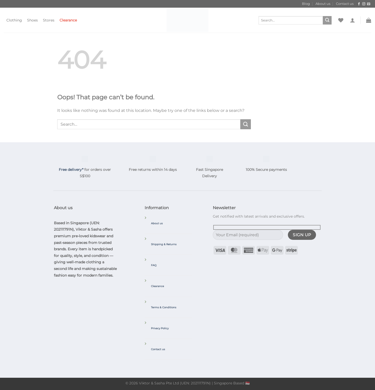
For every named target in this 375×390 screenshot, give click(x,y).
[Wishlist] (340, 20)
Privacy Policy (160, 328)
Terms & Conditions (163, 307)
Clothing (14, 20)
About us (322, 4)
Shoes (32, 20)
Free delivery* (71, 169)
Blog (306, 4)
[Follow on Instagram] (363, 4)
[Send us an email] (368, 4)
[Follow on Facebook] (358, 4)
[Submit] (327, 20)
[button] (352, 20)
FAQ (153, 265)
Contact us (345, 4)
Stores (48, 20)
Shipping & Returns (164, 244)
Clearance (68, 20)
